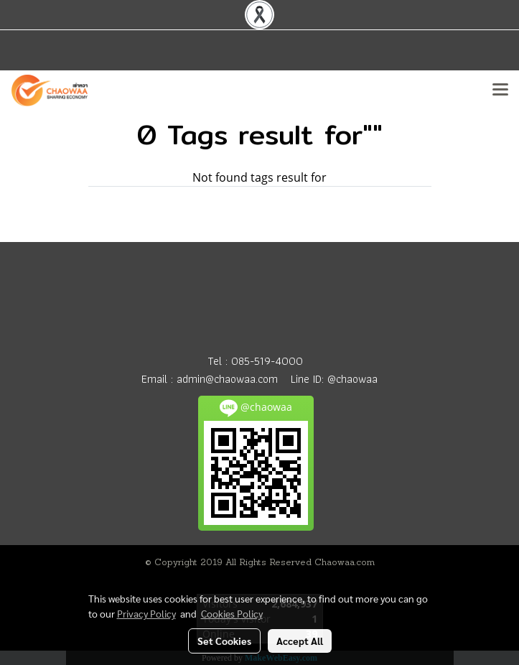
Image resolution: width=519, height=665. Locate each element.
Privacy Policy (146, 613)
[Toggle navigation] (500, 90)
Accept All (299, 640)
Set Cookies (224, 640)
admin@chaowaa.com (227, 379)
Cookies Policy (232, 613)
